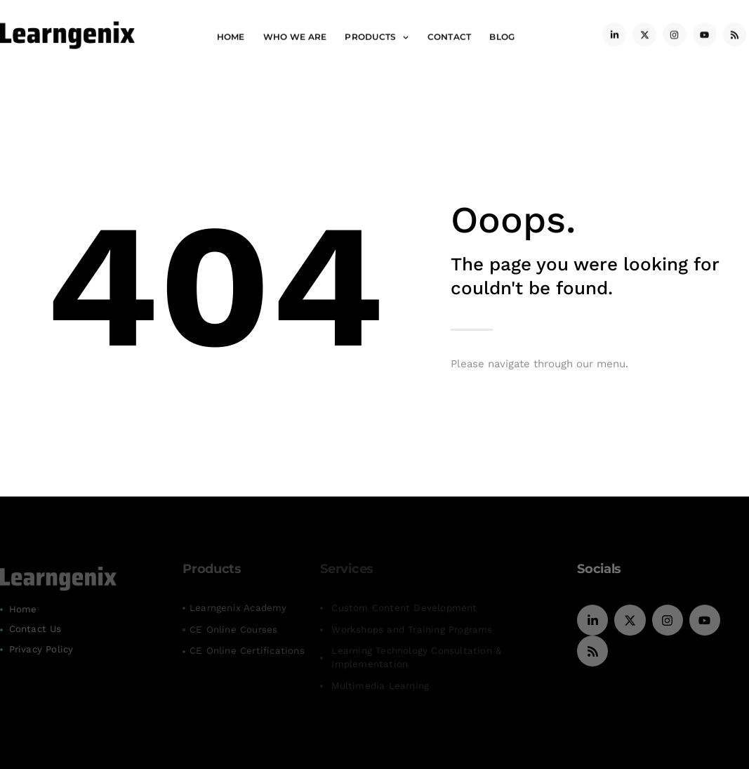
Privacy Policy (41, 649)
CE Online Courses (233, 629)
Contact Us (35, 629)
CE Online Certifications (247, 650)
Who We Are (295, 34)
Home (231, 34)
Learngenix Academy (238, 608)
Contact (449, 34)
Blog (502, 34)
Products (377, 34)
